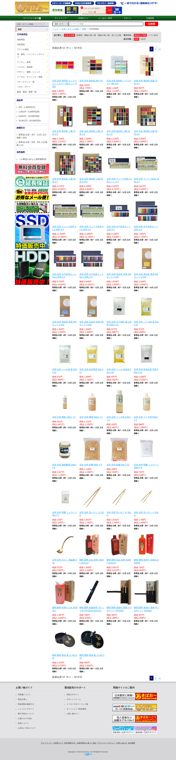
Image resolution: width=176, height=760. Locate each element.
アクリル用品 (23, 49)
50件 (137, 39)
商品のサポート (73, 695)
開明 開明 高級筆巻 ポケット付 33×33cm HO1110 (91, 609)
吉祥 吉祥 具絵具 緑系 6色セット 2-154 (91, 323)
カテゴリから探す (32, 18)
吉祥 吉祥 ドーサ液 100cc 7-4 (119, 418)
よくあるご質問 (105, 18)
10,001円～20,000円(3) (30, 120)
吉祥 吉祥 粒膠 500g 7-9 (90, 465)
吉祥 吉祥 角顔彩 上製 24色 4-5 (118, 132)
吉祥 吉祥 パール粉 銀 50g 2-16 (64, 371)
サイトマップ (60, 18)
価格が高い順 (104, 35)
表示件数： (128, 39)
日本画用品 (22, 34)
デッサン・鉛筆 (24, 62)
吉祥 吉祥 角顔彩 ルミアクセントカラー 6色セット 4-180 (64, 83)
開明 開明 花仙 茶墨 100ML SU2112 (91, 561)
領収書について (24, 695)
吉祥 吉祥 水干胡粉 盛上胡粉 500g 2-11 (119, 323)
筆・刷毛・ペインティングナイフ (30, 55)
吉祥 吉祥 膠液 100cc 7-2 (64, 417)
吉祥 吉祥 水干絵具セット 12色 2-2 (119, 228)
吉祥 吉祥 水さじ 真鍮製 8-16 (64, 561)
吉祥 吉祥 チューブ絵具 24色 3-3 (146, 180)
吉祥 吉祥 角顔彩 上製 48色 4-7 (64, 180)
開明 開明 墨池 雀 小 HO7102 (91, 656)
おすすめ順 (69, 35)
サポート (128, 18)
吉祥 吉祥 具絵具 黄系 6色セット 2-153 (146, 275)
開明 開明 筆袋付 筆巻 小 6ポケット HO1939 (119, 609)
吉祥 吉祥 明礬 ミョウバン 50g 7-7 (64, 514)
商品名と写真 (140, 35)
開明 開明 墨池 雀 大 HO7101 (64, 656)
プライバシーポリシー (106, 743)
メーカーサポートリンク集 (77, 704)
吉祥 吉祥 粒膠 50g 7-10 (118, 465)
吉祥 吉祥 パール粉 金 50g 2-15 (146, 323)
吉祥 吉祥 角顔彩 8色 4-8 (91, 80)
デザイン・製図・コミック (28, 72)
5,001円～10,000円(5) (29, 116)
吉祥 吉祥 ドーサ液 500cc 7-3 (146, 418)
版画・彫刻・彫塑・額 (26, 92)
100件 (143, 39)
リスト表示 (153, 35)
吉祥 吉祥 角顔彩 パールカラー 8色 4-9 (119, 82)
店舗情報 (150, 18)
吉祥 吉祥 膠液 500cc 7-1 (91, 417)
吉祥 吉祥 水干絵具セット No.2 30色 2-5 (91, 275)
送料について (23, 723)
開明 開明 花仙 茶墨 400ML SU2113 (119, 561)
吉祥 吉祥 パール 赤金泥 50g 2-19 (119, 371)
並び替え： (58, 35)
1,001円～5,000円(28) (29, 111)
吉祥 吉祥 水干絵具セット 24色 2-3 (146, 228)
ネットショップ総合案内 (76, 709)
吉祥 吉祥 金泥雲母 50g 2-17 (91, 371)
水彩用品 (21, 44)
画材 (20, 29)
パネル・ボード (24, 87)
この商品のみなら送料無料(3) (32, 159)
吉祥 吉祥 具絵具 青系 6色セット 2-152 (64, 323)
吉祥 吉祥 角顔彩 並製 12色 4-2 (145, 82)
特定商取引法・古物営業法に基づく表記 (80, 743)
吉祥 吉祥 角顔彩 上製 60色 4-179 (91, 180)
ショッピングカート (26, 709)
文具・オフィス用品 (25, 24)
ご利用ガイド (83, 18)
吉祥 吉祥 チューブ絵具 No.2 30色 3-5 (91, 228)
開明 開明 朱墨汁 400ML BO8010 (146, 561)
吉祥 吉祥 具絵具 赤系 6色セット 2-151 (119, 275)
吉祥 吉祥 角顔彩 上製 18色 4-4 (91, 132)
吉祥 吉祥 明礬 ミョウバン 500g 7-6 (146, 466)
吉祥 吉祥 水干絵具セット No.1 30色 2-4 (64, 275)
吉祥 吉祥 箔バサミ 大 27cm (91, 514)
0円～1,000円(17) (27, 107)
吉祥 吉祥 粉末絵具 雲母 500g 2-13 (146, 371)
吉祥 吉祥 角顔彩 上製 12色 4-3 (64, 132)
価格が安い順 (90, 35)
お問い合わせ (121, 743)
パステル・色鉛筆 (25, 67)
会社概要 (131, 743)
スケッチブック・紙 (25, 82)
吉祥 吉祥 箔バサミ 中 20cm (119, 514)
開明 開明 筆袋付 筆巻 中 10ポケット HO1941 (146, 609)
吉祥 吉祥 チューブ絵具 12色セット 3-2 (119, 180)
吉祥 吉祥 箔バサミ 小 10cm (146, 514)
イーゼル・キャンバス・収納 (29, 77)
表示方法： (128, 35)
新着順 (79, 35)
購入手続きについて (26, 714)
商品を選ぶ (22, 699)
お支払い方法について (27, 728)
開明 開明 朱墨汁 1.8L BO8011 (64, 609)
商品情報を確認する (26, 704)
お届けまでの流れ (25, 718)
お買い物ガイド (73, 714)
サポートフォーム (74, 699)
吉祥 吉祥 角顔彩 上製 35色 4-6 (145, 132)
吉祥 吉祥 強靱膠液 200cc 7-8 (64, 466)
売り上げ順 (116, 35)
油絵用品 (21, 39)
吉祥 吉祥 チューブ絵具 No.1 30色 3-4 (64, 228)
